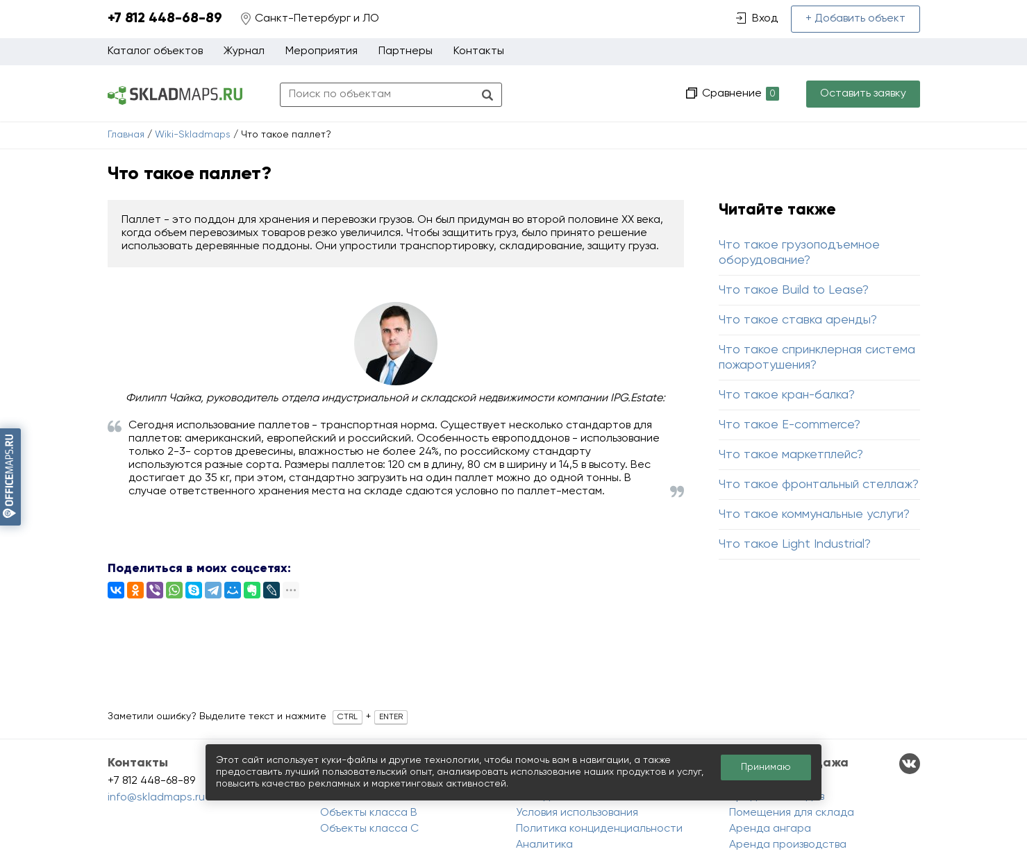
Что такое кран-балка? (787, 395)
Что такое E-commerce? (789, 425)
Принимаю (766, 767)
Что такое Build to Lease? (794, 290)
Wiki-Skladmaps (193, 135)
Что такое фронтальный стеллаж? (819, 484)
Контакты (478, 51)
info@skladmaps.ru (156, 797)
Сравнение (739, 94)
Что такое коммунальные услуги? (814, 514)
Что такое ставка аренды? (798, 320)
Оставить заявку (863, 93)
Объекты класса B (368, 813)
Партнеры (405, 51)
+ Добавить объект (855, 18)
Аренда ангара (770, 828)
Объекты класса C (369, 828)
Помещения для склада (791, 813)
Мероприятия (321, 51)
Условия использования (577, 813)
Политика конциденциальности (599, 828)
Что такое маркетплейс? (791, 454)
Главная (126, 135)
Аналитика (544, 844)
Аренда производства (787, 844)
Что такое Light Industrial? (795, 544)
